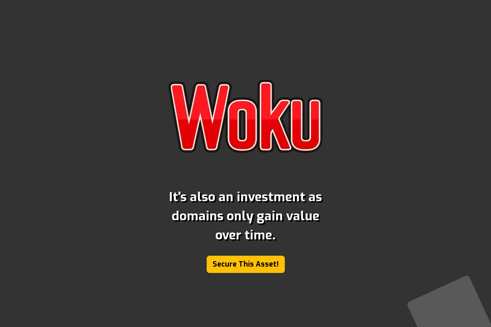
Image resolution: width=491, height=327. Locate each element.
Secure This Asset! (246, 264)
